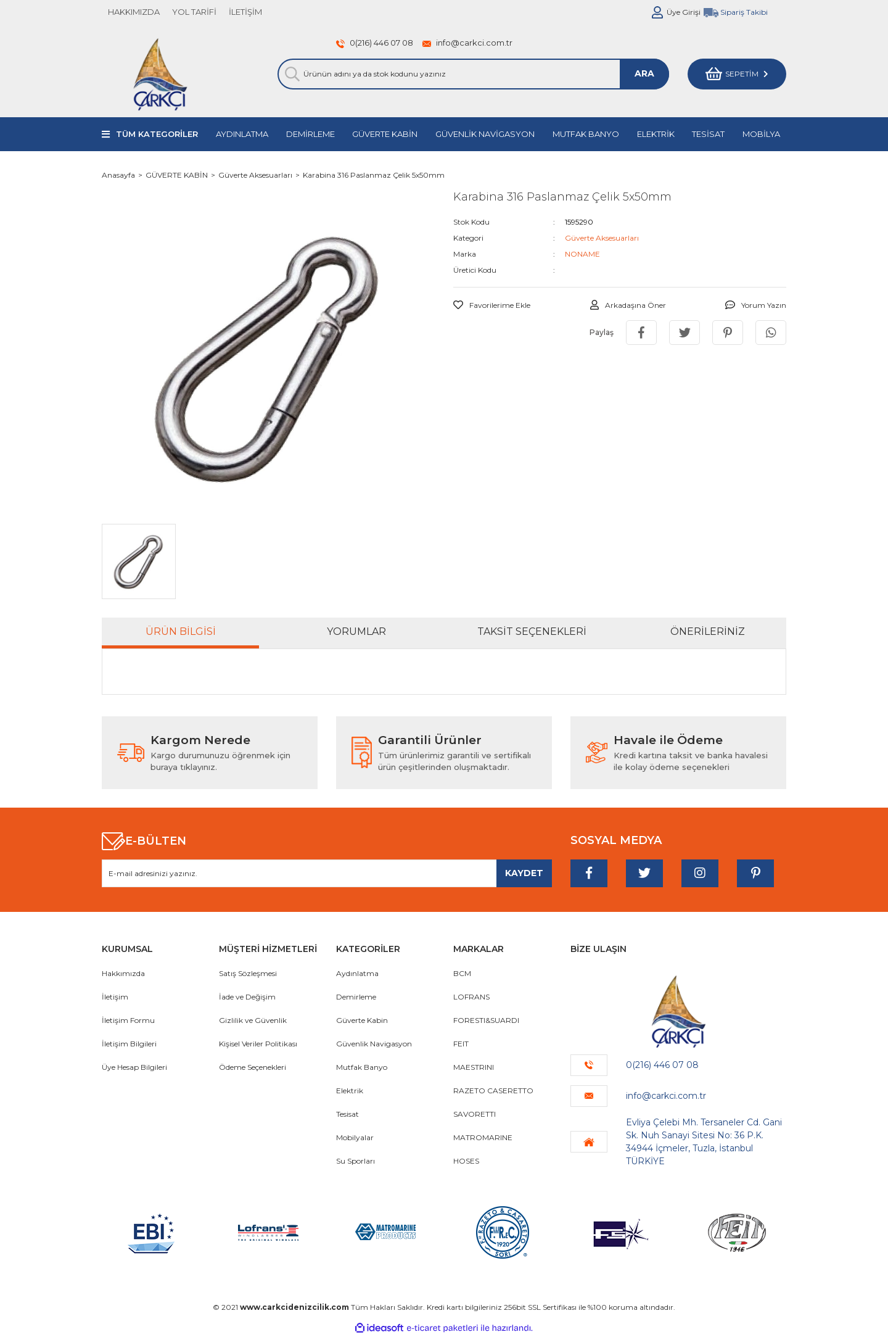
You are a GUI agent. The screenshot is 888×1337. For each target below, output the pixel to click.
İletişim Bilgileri (129, 1043)
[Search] (473, 74)
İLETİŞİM (245, 12)
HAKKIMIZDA (134, 12)
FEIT (461, 1043)
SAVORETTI (474, 1114)
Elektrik (349, 1090)
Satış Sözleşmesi (248, 973)
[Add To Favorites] (491, 305)
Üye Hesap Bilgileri (134, 1067)
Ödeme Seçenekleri (252, 1067)
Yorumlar (356, 631)
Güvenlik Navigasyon (374, 1043)
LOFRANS (471, 996)
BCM (462, 973)
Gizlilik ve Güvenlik (253, 1020)
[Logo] (160, 74)
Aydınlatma (357, 973)
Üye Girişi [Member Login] (684, 12)
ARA (644, 73)
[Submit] (524, 873)
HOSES (466, 1160)
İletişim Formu (128, 1020)
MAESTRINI (473, 1067)
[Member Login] (657, 12)
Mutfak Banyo (361, 1067)
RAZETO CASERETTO (493, 1090)
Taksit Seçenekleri (531, 631)
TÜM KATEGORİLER (157, 134)
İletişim (115, 996)
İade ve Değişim (247, 996)
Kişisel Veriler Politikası (258, 1043)
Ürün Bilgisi (181, 631)
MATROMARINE (482, 1137)
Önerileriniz (707, 631)
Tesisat (347, 1114)
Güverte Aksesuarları (602, 237)
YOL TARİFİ (194, 12)
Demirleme (356, 996)
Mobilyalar (355, 1137)
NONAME (582, 254)
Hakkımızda (123, 973)
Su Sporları (355, 1160)
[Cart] (737, 74)
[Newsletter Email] (327, 873)
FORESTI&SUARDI (486, 1020)
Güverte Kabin (362, 1020)
